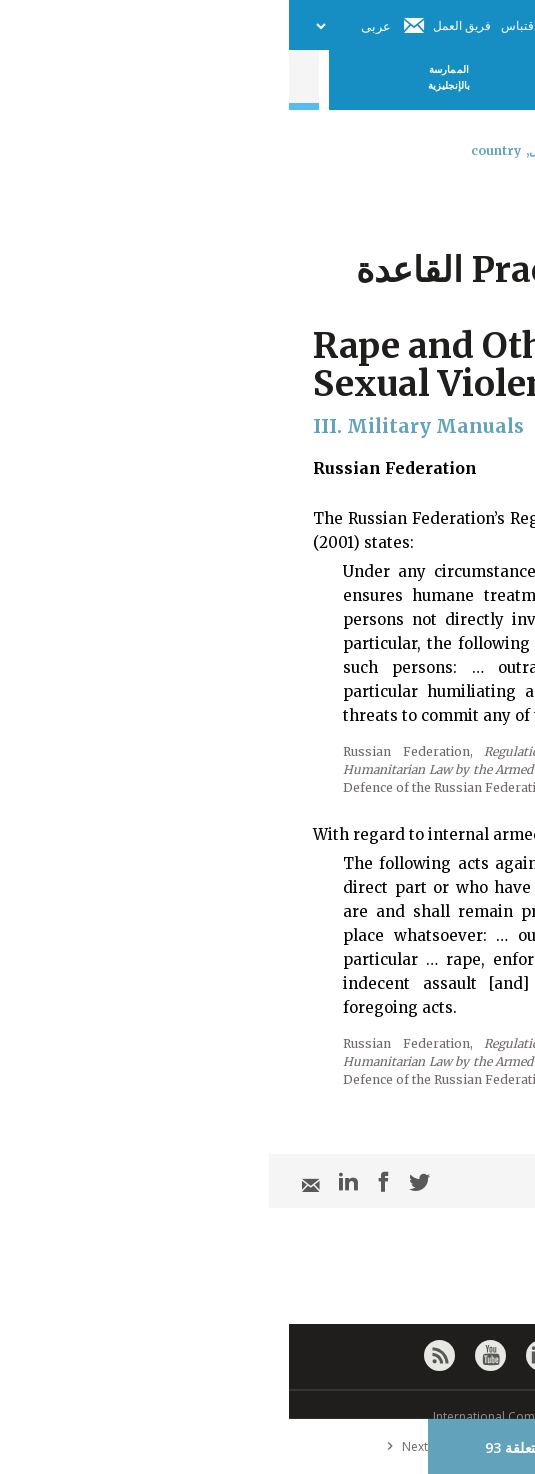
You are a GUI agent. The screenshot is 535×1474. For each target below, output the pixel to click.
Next (114, 1446)
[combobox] (502, 203)
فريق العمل (173, 25)
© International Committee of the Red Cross (268, 1416)
